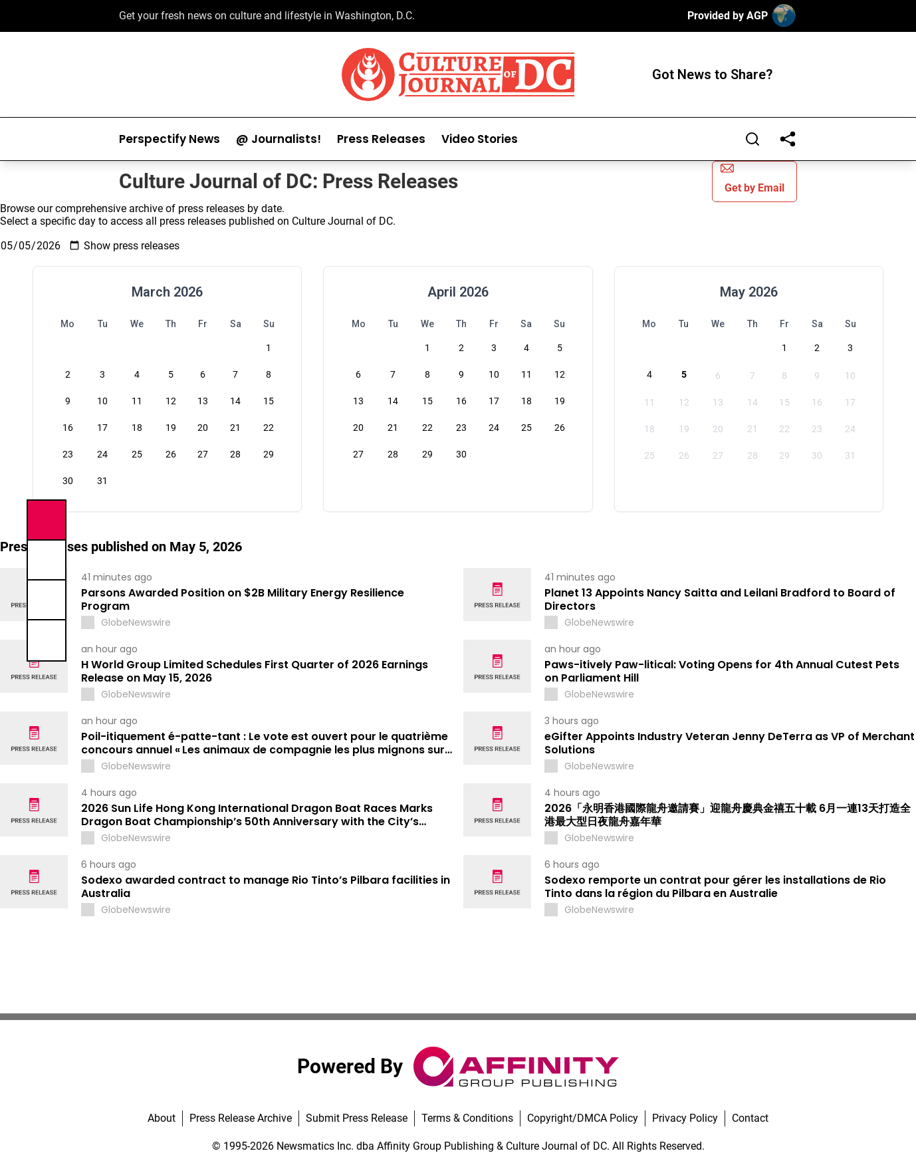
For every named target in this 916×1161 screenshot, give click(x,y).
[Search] (752, 139)
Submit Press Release (356, 1118)
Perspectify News (169, 139)
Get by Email (752, 178)
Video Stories (479, 139)
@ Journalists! (278, 139)
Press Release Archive (240, 1118)
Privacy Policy (685, 1118)
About (161, 1118)
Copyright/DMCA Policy (582, 1118)
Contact (750, 1118)
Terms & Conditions (467, 1118)
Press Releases (381, 139)
